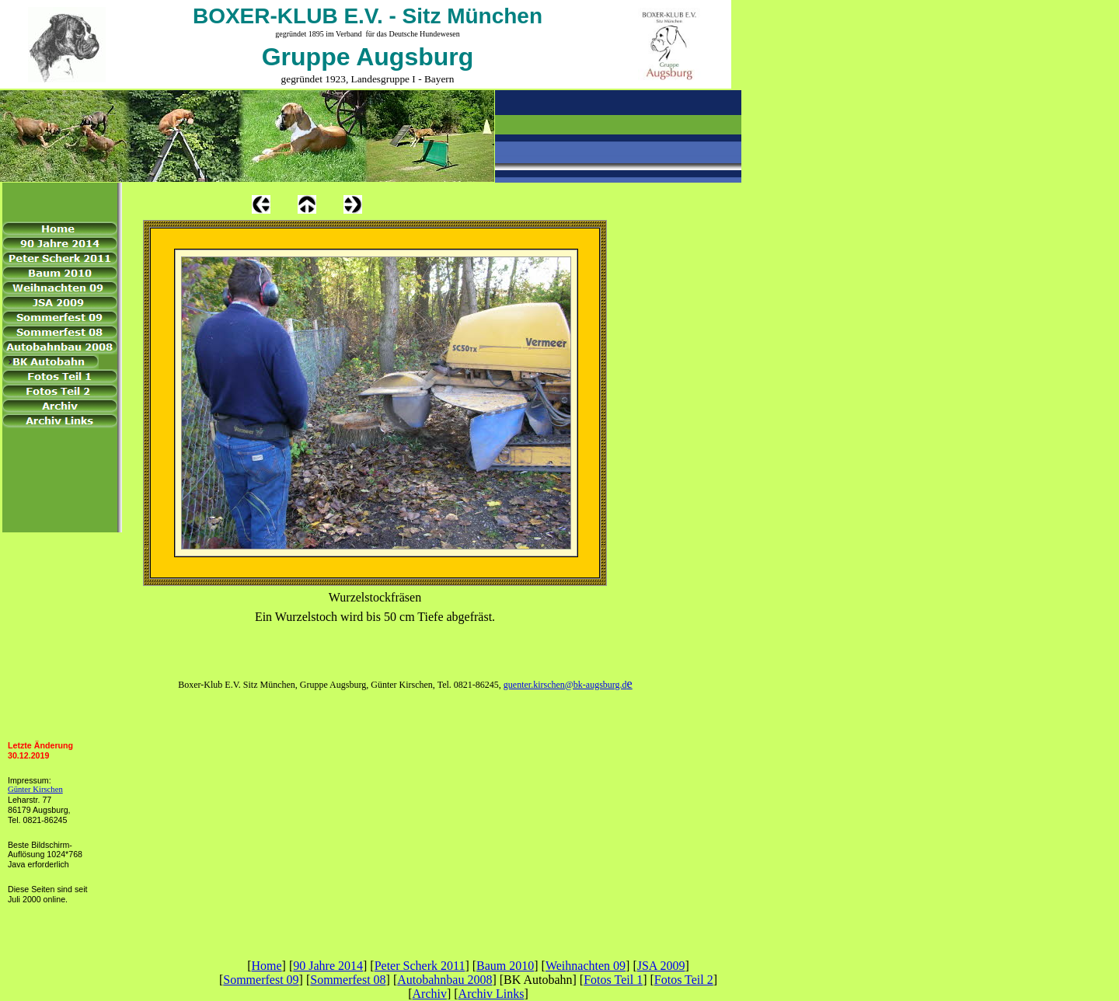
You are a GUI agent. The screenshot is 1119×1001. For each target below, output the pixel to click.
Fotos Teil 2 (683, 979)
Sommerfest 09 (260, 979)
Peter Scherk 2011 (420, 965)
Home (266, 965)
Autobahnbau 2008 (444, 979)
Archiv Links (491, 993)
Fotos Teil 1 (613, 979)
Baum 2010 (505, 965)
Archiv (430, 993)
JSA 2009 (661, 965)
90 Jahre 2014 (328, 965)
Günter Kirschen (35, 789)
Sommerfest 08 (347, 979)
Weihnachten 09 (586, 965)
